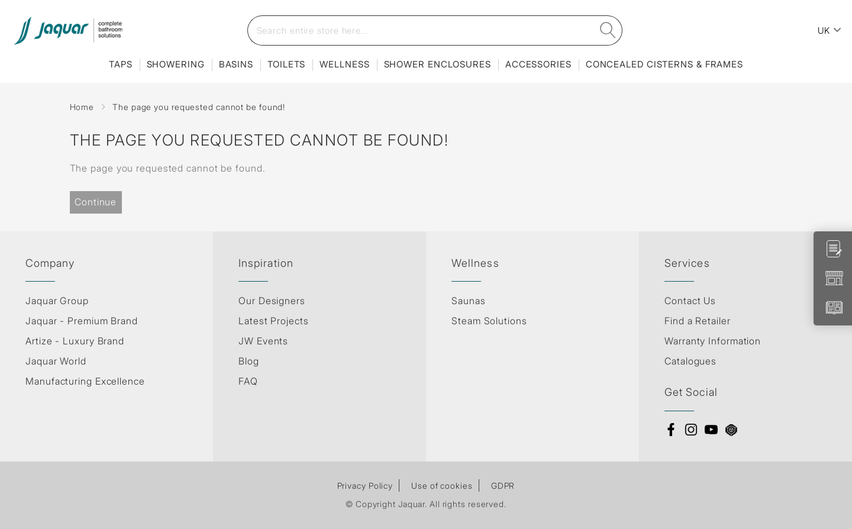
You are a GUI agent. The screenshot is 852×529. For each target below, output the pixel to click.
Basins (236, 64)
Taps (121, 64)
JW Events (263, 341)
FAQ (248, 381)
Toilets (286, 64)
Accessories (538, 64)
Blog (248, 361)
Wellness (344, 64)
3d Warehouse (731, 429)
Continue (96, 202)
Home (82, 107)
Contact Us (690, 301)
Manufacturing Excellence (85, 381)
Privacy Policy (365, 485)
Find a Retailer (697, 321)
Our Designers (271, 301)
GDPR (503, 485)
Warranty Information (712, 341)
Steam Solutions (489, 321)
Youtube (711, 429)
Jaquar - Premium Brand (81, 321)
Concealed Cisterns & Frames (664, 64)
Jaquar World (55, 361)
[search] (607, 30)
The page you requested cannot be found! (198, 107)
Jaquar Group (57, 301)
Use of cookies (442, 485)
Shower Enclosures (437, 64)
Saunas (468, 301)
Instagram (691, 429)
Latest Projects (273, 321)
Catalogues (690, 361)
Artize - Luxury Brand (74, 341)
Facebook (670, 429)
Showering (176, 64)
